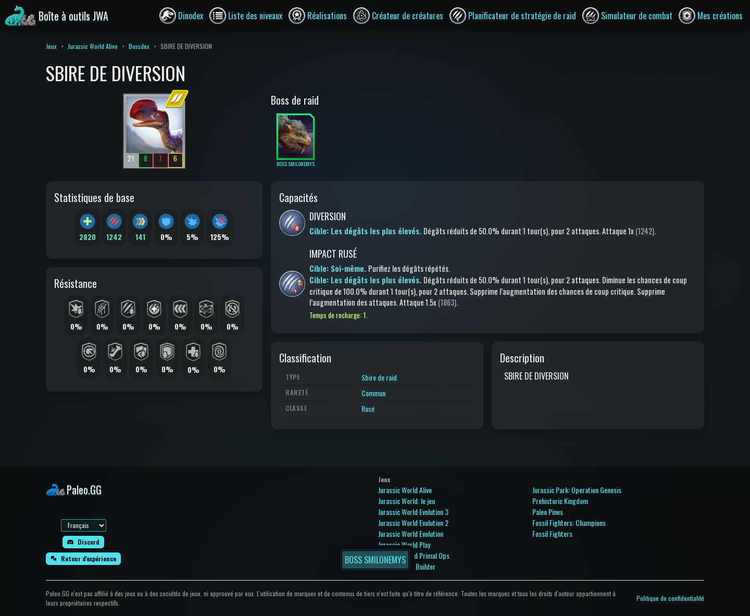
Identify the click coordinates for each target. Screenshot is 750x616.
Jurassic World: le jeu (406, 500)
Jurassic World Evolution (410, 533)
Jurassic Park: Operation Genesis (576, 489)
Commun (373, 392)
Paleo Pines (547, 511)
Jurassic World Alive (93, 46)
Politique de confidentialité (670, 598)
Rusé (367, 408)
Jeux (51, 46)
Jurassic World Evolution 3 (413, 511)
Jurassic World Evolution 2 (413, 522)
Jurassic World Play (404, 544)
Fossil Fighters (552, 533)
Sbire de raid (379, 377)
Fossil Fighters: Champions (569, 522)
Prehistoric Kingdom (560, 500)
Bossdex (139, 46)
